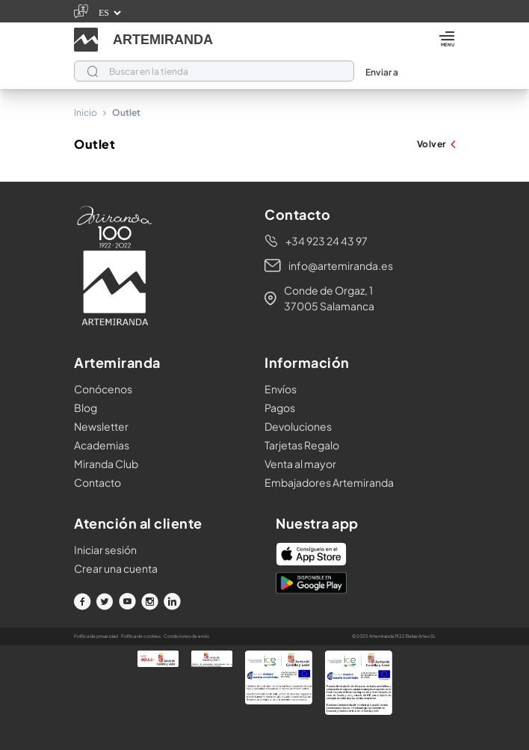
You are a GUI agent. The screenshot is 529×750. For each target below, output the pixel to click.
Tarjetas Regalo (301, 445)
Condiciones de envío (186, 636)
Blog (85, 407)
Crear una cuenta (116, 568)
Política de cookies (141, 636)
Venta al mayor (300, 463)
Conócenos (103, 389)
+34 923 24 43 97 (326, 241)
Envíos (280, 389)
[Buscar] (214, 71)
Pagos (279, 407)
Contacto (97, 482)
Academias (101, 445)
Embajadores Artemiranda (329, 482)
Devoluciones (298, 426)
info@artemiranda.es (340, 265)
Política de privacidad (96, 636)
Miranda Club (106, 463)
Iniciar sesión (105, 549)
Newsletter (101, 426)
